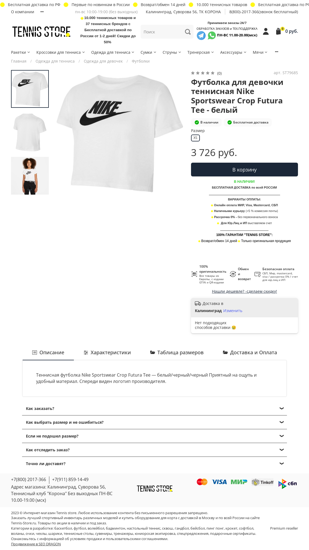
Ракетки (21, 52)
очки (30, 533)
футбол (80, 528)
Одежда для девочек (103, 61)
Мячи (260, 52)
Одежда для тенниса (113, 52)
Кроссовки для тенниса (60, 52)
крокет (231, 528)
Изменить (232, 310)
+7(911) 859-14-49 (70, 479)
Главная (18, 61)
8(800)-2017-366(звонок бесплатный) (263, 11)
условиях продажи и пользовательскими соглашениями (118, 538)
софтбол (246, 528)
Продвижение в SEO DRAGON (36, 544)
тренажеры (123, 533)
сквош (167, 528)
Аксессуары (233, 52)
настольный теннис (143, 528)
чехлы (41, 533)
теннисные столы (78, 533)
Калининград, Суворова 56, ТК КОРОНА (183, 11)
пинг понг (215, 528)
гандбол (182, 528)
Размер (198, 130)
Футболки (141, 61)
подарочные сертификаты (232, 533)
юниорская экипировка (155, 533)
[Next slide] (30, 190)
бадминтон (115, 528)
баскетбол (63, 528)
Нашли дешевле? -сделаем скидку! (244, 291)
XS (195, 137)
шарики (55, 533)
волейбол (96, 528)
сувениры (103, 533)
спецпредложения (192, 533)
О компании (22, 11)
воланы (17, 533)
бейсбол (197, 528)
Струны (172, 52)
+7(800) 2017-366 (28, 479)
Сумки (149, 52)
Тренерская (200, 52)
